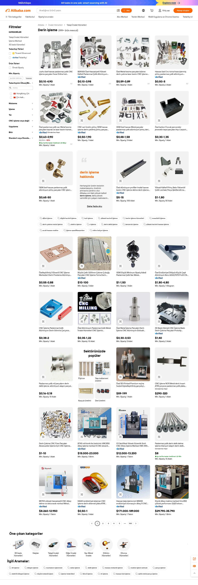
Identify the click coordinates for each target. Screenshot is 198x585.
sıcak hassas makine (49, 230)
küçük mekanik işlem (44, 574)
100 (130, 523)
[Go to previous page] (91, 523)
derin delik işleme (109, 224)
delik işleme (91, 568)
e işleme (91, 224)
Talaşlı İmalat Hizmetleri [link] (76, 25)
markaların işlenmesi (52, 568)
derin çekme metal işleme (51, 224)
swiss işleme (74, 568)
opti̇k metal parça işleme (146, 574)
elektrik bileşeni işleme (19, 574)
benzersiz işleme (130, 224)
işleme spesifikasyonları (74, 230)
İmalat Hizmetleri (55, 25)
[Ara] (126, 10)
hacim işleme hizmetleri (133, 218)
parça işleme (159, 568)
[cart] (152, 11)
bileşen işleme (31, 568)
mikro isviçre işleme (99, 230)
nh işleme (103, 574)
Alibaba (41, 25)
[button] (118, 10)
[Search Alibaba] (76, 10)
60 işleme (14, 568)
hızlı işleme (87, 218)
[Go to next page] (135, 523)
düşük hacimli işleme (66, 218)
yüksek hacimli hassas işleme (156, 224)
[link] (194, 558)
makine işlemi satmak (137, 568)
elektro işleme (75, 224)
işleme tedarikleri (66, 574)
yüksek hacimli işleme (108, 218)
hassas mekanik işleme (112, 568)
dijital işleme (46, 218)
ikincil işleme (86, 574)
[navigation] (21, 274)
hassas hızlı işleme (121, 574)
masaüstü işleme (157, 218)
